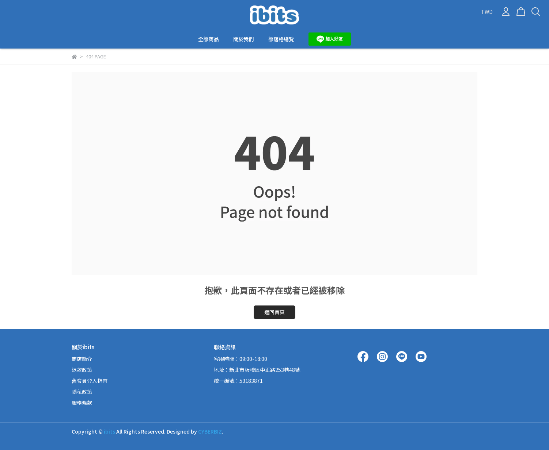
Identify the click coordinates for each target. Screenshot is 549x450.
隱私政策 (82, 391)
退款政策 (82, 369)
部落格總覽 (281, 39)
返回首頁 (274, 312)
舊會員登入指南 (89, 380)
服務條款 (82, 402)
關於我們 (243, 39)
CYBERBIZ (210, 431)
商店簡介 (82, 358)
